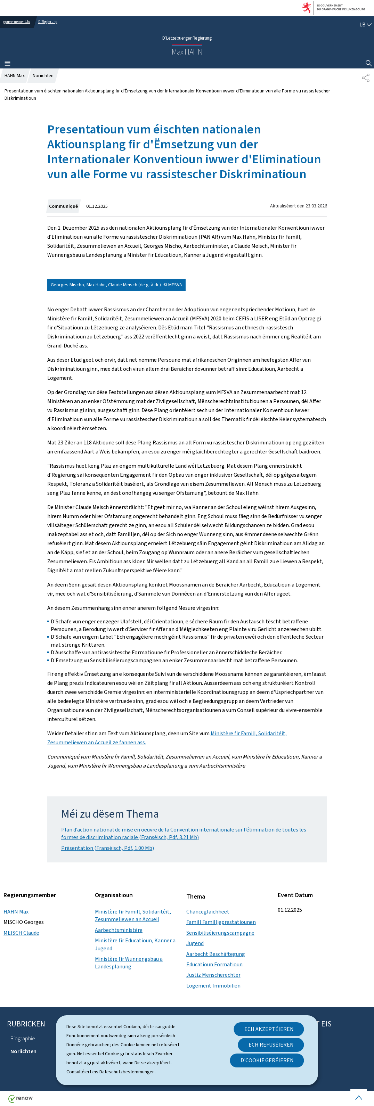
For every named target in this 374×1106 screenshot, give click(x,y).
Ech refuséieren (271, 1044)
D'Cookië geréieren (267, 1060)
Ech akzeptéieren (269, 1029)
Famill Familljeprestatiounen (221, 922)
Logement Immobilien (213, 985)
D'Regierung (47, 21)
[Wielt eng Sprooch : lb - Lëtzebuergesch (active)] (365, 24)
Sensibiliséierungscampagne (220, 932)
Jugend (195, 943)
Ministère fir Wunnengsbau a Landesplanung (129, 962)
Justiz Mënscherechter (213, 974)
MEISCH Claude (21, 932)
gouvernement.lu (16, 21)
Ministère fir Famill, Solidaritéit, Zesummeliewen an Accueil (133, 915)
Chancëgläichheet (207, 911)
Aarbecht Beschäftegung (215, 954)
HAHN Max (16, 911)
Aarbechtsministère (119, 930)
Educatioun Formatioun (214, 964)
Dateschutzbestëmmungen (127, 1071)
